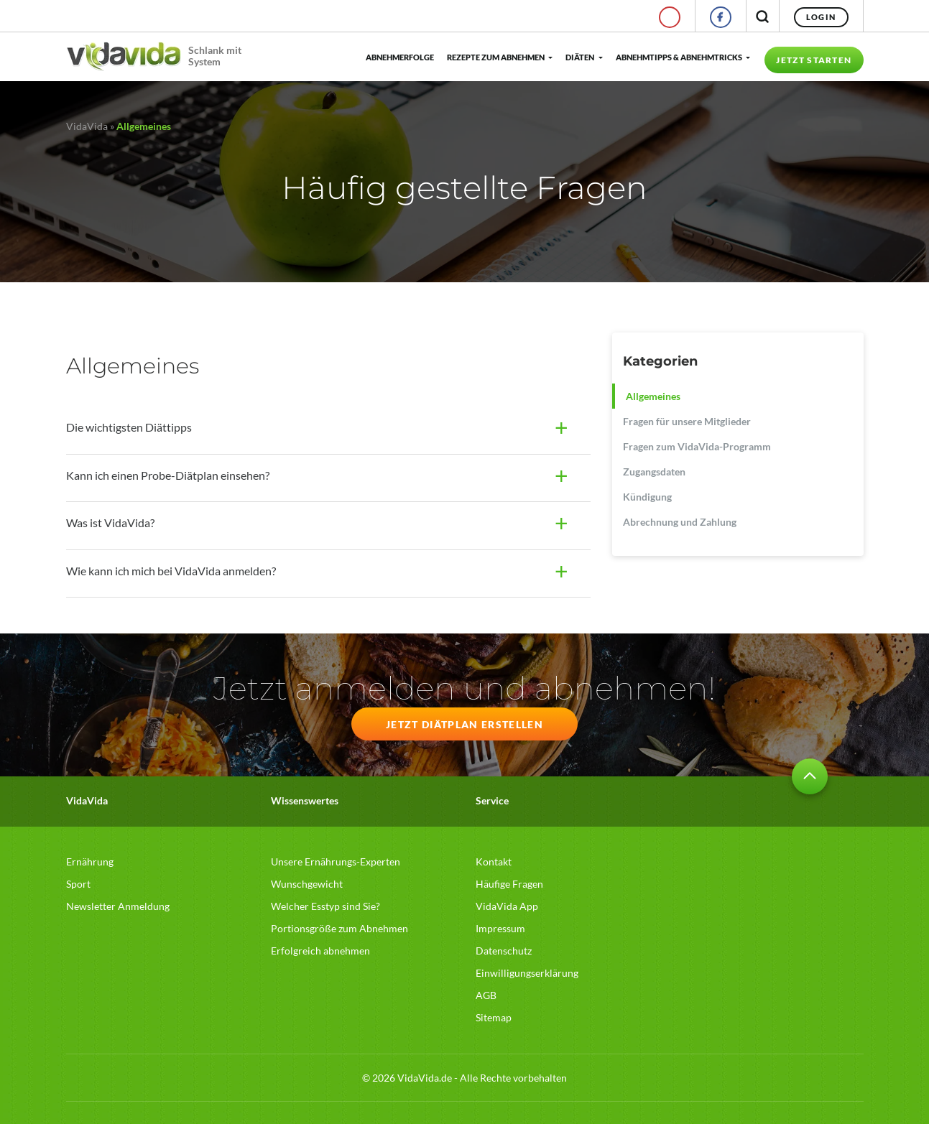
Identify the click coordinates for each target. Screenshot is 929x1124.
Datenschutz (504, 950)
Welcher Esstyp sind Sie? (325, 906)
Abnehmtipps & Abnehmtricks (679, 57)
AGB (486, 995)
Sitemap (494, 1017)
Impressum (500, 928)
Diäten (580, 57)
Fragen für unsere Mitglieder (687, 421)
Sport (78, 884)
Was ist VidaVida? (110, 522)
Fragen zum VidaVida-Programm (697, 446)
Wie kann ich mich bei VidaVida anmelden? (171, 570)
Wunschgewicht (307, 884)
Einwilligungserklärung (527, 973)
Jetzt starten (813, 60)
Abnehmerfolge (399, 57)
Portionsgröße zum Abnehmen (339, 928)
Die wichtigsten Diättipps (129, 427)
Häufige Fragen (509, 884)
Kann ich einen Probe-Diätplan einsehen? (167, 475)
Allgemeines (653, 396)
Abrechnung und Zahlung (679, 522)
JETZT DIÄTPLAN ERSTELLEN (464, 724)
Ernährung (90, 861)
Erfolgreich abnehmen (320, 950)
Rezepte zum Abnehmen (495, 57)
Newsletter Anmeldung (118, 906)
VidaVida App (507, 906)
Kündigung (647, 497)
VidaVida (87, 126)
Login (821, 17)
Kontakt (494, 861)
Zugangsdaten (654, 471)
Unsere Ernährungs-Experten (335, 861)
